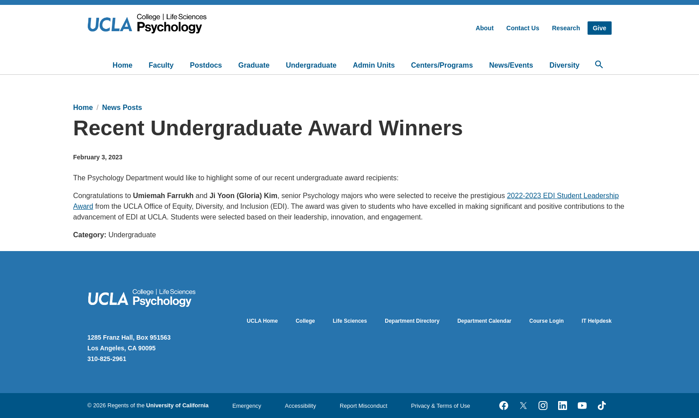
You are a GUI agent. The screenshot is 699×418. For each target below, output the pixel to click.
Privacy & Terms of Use (440, 405)
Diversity (564, 65)
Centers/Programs (442, 65)
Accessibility (300, 405)
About (484, 28)
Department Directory (412, 321)
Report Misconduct (363, 405)
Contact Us (522, 28)
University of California (177, 405)
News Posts (122, 107)
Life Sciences (350, 321)
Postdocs (206, 65)
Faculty (161, 65)
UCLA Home (262, 321)
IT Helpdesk (597, 321)
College (305, 321)
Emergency (246, 405)
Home (122, 65)
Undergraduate (311, 65)
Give (599, 28)
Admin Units (374, 65)
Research (566, 28)
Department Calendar (484, 321)
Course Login (546, 321)
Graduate (253, 65)
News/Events (511, 65)
